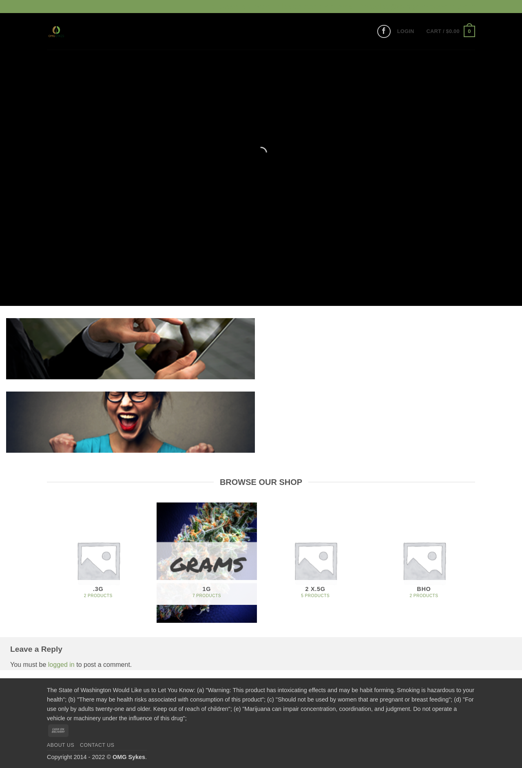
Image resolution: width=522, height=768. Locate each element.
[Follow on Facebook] (384, 31)
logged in (61, 664)
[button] (405, 31)
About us (60, 745)
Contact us (97, 745)
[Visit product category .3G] (98, 562)
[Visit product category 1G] (207, 562)
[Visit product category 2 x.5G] (315, 562)
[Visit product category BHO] (424, 562)
